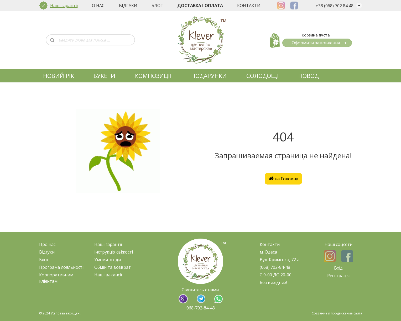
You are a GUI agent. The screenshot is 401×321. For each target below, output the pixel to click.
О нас (98, 5)
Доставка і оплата (200, 5)
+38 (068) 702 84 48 (334, 6)
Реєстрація (338, 275)
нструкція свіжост (113, 252)
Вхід (338, 268)
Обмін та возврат (112, 267)
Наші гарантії (64, 5)
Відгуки (128, 5)
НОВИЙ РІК (58, 76)
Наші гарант (107, 244)
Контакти (249, 5)
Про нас (47, 244)
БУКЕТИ (104, 76)
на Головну (283, 179)
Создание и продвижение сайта (337, 313)
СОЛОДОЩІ (262, 76)
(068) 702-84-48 (275, 267)
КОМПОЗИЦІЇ (153, 76)
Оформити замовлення (319, 43)
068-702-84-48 (200, 308)
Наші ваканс (107, 275)
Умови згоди (107, 259)
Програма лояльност (60, 267)
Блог (157, 5)
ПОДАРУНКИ (209, 76)
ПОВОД (308, 76)
